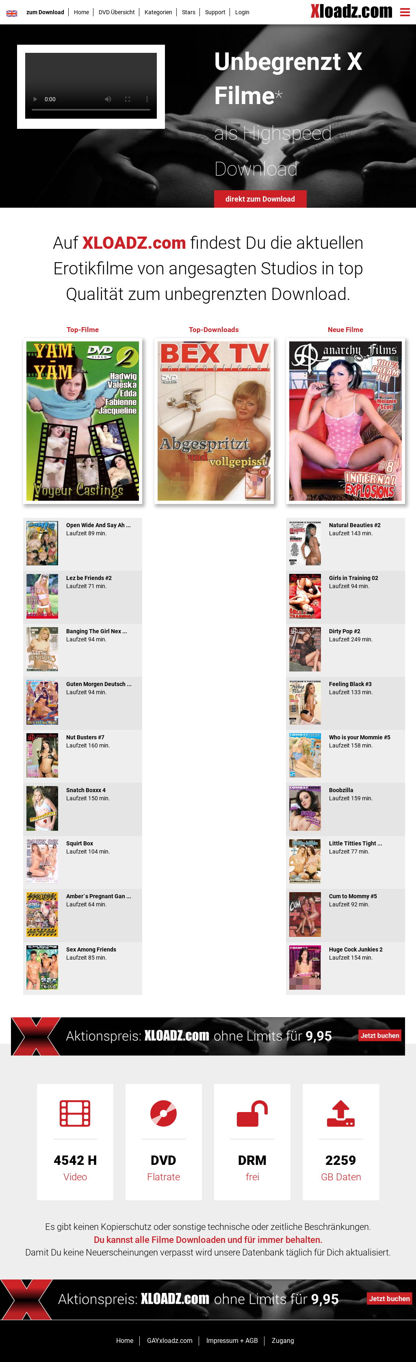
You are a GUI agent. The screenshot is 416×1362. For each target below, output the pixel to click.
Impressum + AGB (232, 1341)
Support (215, 12)
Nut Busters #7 (82, 741)
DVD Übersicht (117, 12)
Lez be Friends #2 (82, 582)
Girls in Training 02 (345, 582)
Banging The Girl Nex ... (82, 635)
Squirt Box (82, 847)
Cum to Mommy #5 (345, 900)
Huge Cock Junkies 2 (345, 953)
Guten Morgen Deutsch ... (82, 688)
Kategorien (158, 12)
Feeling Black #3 (345, 688)
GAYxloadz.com (170, 1341)
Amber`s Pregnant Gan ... (82, 900)
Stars (188, 12)
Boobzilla (345, 794)
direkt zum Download (260, 199)
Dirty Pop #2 (345, 635)
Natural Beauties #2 (345, 529)
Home (81, 12)
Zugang (283, 1341)
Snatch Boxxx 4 (82, 794)
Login (242, 12)
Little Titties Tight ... (345, 847)
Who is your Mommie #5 (345, 741)
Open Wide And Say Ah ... (82, 529)
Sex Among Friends (82, 953)
